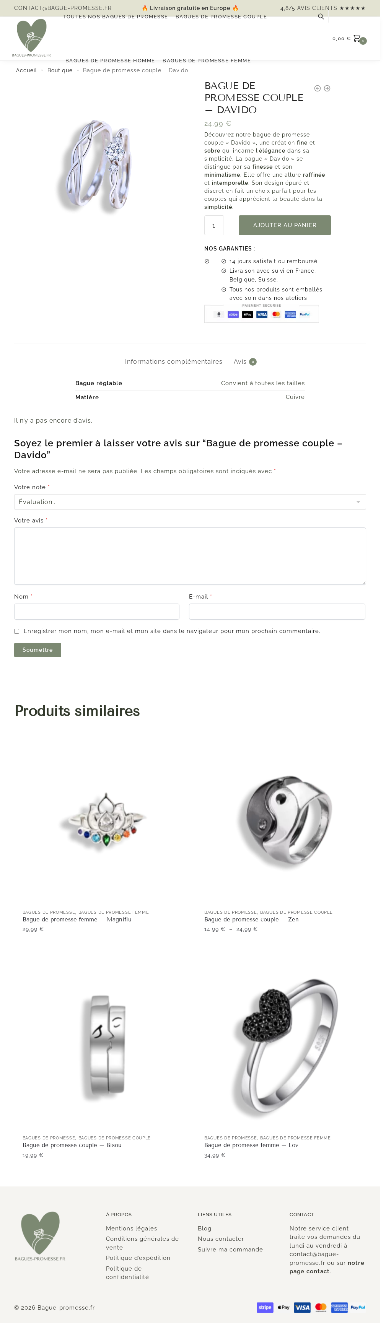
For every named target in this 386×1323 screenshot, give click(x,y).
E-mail (200, 596)
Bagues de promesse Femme (113, 912)
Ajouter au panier (285, 225)
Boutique (60, 70)
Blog (205, 1228)
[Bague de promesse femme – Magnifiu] (108, 820)
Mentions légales (131, 1228)
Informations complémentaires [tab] (174, 361)
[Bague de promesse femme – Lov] (289, 1046)
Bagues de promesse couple (296, 912)
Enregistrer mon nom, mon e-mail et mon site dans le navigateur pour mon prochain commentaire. (172, 631)
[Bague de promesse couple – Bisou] (108, 1046)
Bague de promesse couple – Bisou (72, 1145)
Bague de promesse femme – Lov (251, 1145)
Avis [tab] (240, 362)
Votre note (32, 487)
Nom (23, 596)
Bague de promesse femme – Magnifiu (77, 919)
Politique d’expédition (138, 1258)
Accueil (26, 70)
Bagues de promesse (49, 912)
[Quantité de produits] (213, 225)
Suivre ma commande (230, 1249)
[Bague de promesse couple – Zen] (289, 820)
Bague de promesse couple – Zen (251, 919)
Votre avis (31, 520)
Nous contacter (221, 1238)
